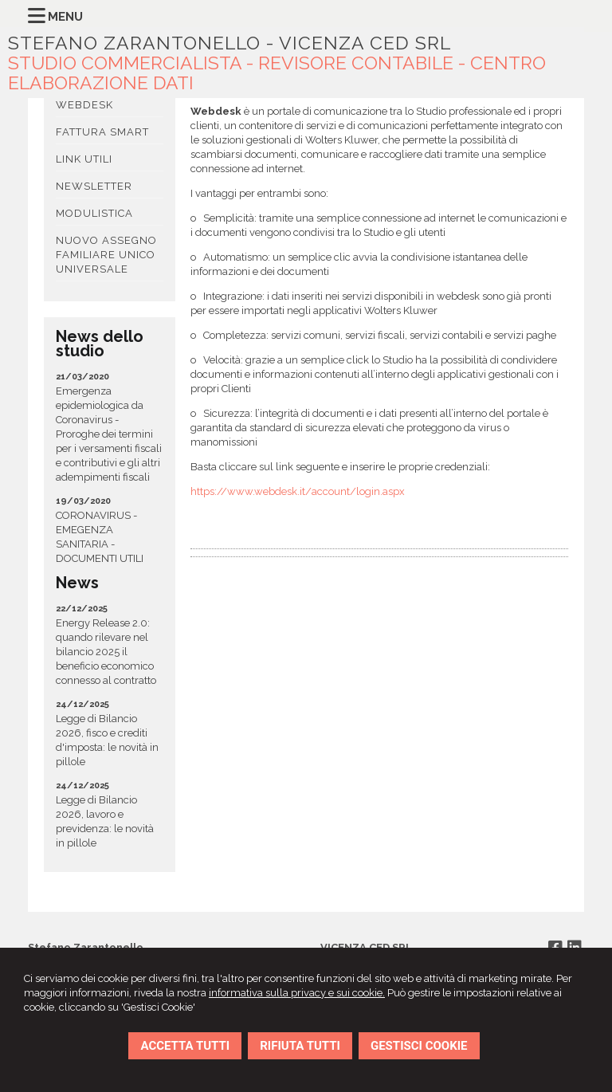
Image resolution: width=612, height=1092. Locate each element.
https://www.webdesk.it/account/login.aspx (297, 491)
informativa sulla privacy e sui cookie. (297, 993)
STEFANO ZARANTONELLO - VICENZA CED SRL (229, 43)
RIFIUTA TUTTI (300, 1046)
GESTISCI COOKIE (419, 1046)
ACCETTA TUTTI (185, 1046)
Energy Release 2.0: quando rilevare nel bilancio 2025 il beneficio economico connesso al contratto (106, 651)
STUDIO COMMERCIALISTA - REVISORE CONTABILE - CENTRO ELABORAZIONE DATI (277, 72)
